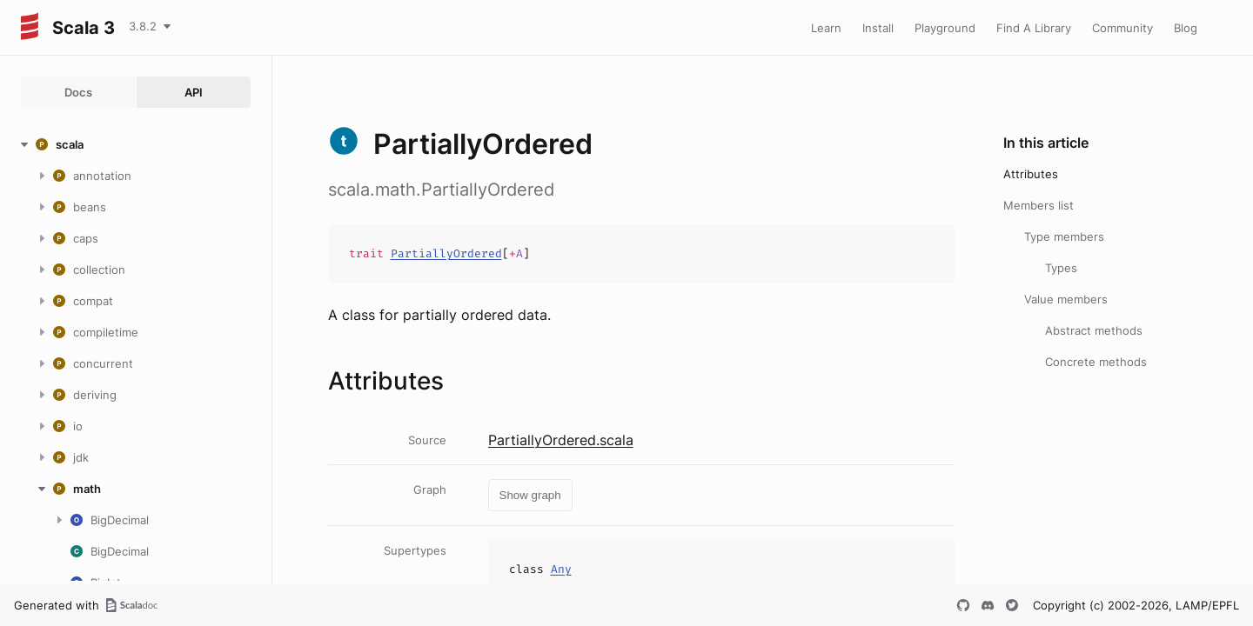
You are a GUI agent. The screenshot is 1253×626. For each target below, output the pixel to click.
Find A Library (1033, 28)
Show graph (530, 495)
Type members (1064, 236)
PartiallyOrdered (446, 253)
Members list (1038, 205)
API (193, 92)
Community (1122, 28)
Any (561, 569)
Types (1061, 268)
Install (878, 28)
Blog (1185, 28)
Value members (1066, 299)
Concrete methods (1096, 362)
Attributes (1030, 174)
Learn (826, 28)
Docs (78, 92)
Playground (945, 28)
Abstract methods (1093, 330)
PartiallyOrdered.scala (560, 440)
